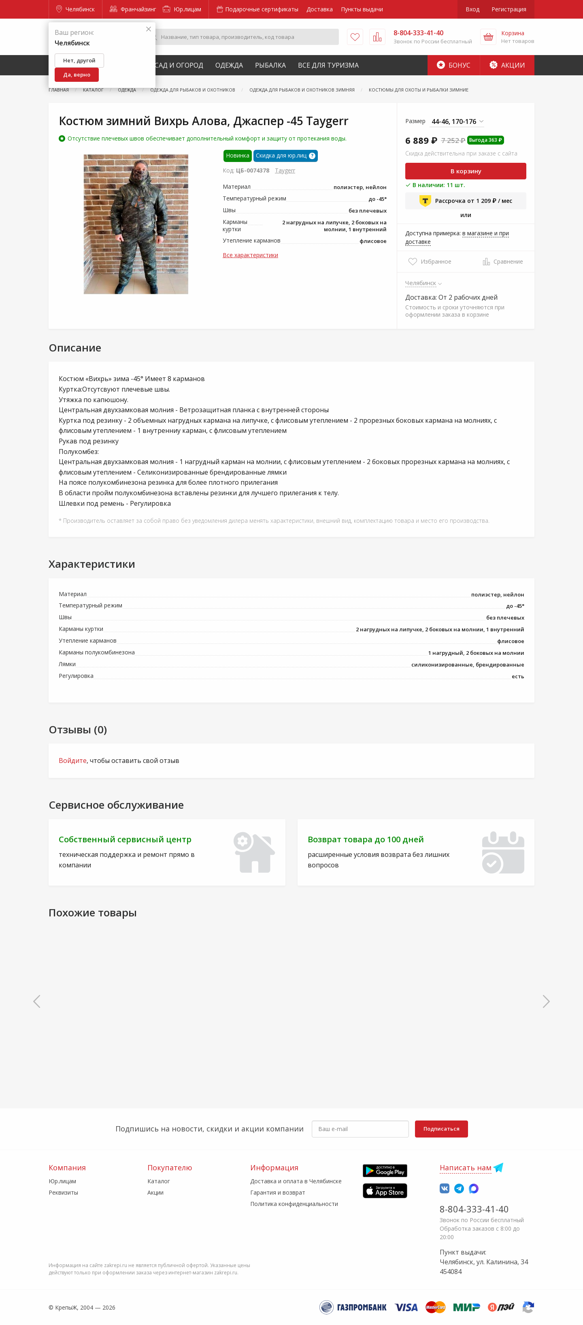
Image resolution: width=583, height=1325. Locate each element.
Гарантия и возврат (277, 1192)
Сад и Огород (179, 65)
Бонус (453, 65)
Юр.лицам (182, 9)
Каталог (158, 1181)
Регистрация (509, 9)
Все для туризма (328, 65)
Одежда (229, 65)
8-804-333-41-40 (474, 1209)
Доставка (319, 9)
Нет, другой (79, 60)
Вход (472, 9)
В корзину (466, 171)
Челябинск (75, 9)
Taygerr (285, 170)
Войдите (73, 760)
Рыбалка (270, 65)
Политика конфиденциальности (294, 1204)
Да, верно (76, 74)
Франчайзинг (133, 9)
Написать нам (466, 1167)
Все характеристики (250, 255)
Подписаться (441, 1128)
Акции (507, 65)
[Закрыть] (149, 29)
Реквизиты (63, 1192)
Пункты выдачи (362, 9)
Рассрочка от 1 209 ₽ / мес (465, 201)
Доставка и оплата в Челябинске (296, 1181)
